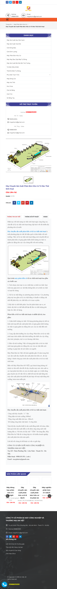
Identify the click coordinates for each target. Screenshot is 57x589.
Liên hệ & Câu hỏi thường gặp (15, 544)
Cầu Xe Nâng (11, 90)
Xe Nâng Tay (11, 98)
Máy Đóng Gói (11, 78)
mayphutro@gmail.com (16, 122)
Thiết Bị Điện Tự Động (14, 71)
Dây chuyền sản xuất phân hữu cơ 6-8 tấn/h (22, 493)
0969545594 (12, 119)
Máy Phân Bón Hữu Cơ (20, 24)
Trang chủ (9, 24)
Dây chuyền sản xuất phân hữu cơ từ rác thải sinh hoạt (27, 231)
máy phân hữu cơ (21, 278)
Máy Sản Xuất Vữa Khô (14, 44)
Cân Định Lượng (12, 51)
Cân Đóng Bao (11, 48)
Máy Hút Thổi (11, 82)
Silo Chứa (10, 86)
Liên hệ (13, 192)
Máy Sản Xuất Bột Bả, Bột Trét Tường (18, 63)
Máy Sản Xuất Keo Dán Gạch (16, 40)
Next (49, 496)
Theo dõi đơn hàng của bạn (14, 547)
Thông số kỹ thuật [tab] (32, 217)
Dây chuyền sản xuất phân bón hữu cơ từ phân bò (34, 493)
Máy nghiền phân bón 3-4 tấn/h (46, 490)
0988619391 (12, 130)
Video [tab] (45, 217)
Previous (7, 496)
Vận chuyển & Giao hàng (13, 550)
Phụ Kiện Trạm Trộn (13, 75)
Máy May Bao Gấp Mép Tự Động (17, 59)
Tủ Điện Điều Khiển (13, 67)
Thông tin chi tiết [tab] (13, 217)
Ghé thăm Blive (11, 553)
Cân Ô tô (9, 94)
